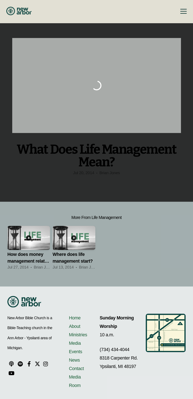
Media (75, 343)
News (74, 360)
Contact (76, 368)
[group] (28, 249)
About (74, 326)
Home (75, 317)
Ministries (78, 334)
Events (75, 351)
